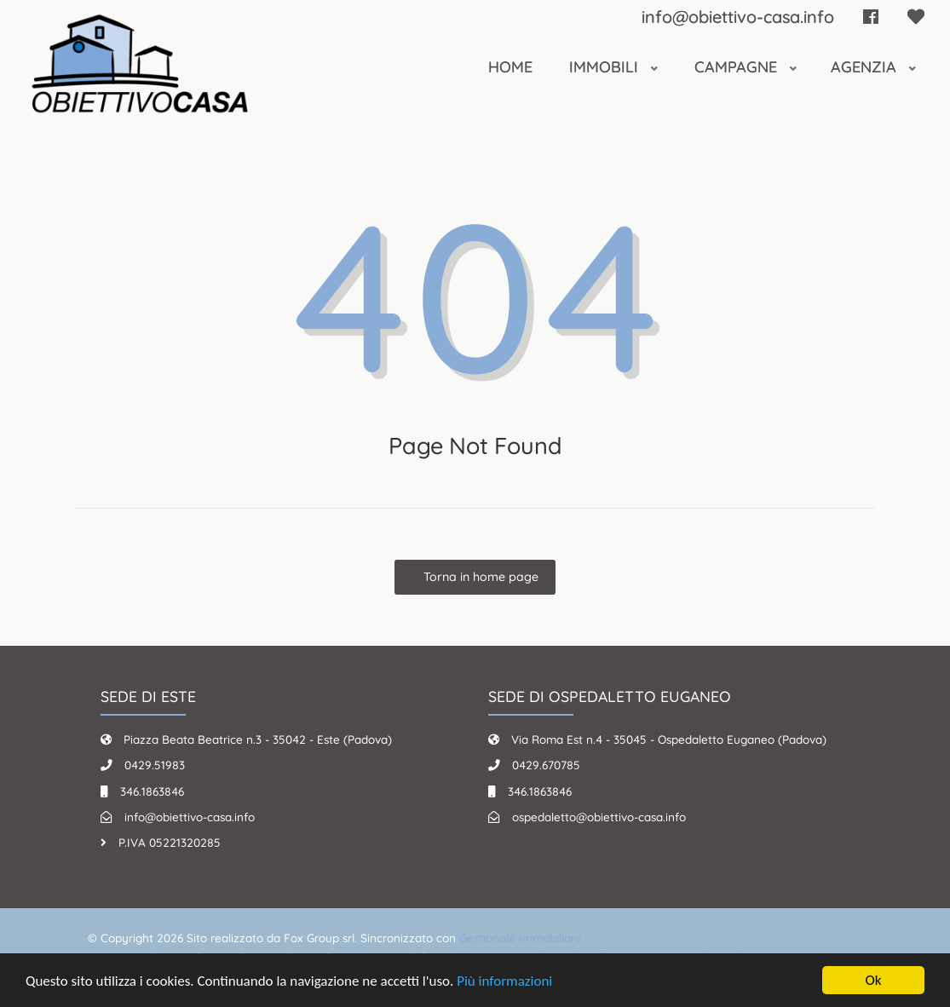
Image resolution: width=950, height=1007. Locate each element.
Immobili (605, 67)
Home (510, 67)
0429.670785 (546, 764)
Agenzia (866, 67)
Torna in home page (479, 576)
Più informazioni (504, 982)
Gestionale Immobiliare (520, 937)
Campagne (737, 67)
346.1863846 (152, 791)
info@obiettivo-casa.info (738, 16)
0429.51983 (154, 764)
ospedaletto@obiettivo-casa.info (599, 816)
